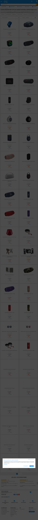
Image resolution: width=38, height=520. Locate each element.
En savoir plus (5, 464)
